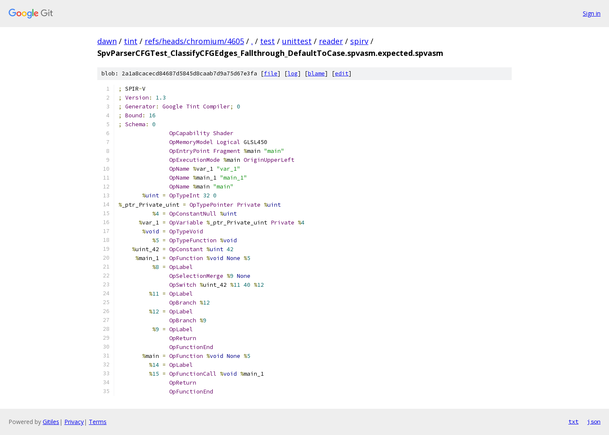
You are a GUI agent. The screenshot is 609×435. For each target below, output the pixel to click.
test (267, 41)
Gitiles (51, 422)
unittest (297, 41)
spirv (359, 41)
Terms (98, 422)
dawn (107, 41)
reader (331, 41)
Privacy (74, 422)
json (594, 421)
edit (341, 73)
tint (130, 41)
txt (573, 421)
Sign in (592, 13)
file (270, 73)
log (293, 73)
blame (316, 73)
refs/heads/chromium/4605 (194, 41)
